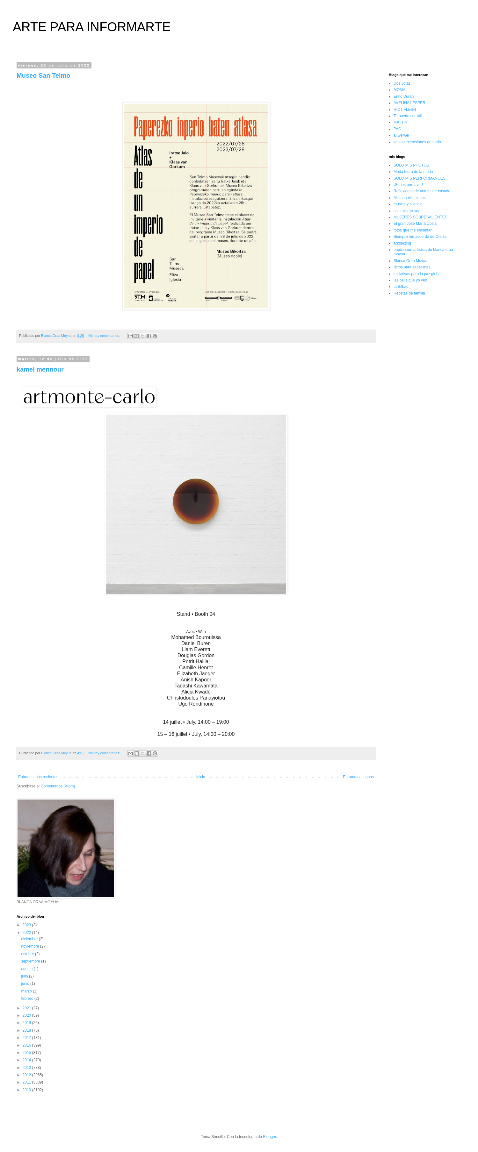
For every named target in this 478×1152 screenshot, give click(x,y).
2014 (27, 1060)
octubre (28, 954)
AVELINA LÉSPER (409, 103)
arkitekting (402, 243)
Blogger (269, 1136)
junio (25, 983)
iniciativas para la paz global (417, 274)
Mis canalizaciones (410, 198)
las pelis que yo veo (410, 280)
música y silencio (408, 204)
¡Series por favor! (408, 184)
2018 (27, 1030)
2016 (27, 1045)
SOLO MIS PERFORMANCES (419, 178)
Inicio (200, 777)
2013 (27, 1067)
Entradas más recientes (38, 777)
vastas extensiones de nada (417, 142)
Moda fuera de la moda (413, 171)
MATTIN (401, 122)
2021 (27, 1008)
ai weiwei (401, 135)
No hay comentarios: (104, 336)
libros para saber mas (412, 267)
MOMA (399, 90)
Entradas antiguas (358, 777)
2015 (27, 1052)
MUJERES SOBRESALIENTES (420, 217)
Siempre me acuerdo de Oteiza (420, 236)
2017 (27, 1037)
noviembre (30, 946)
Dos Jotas (402, 83)
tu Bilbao (401, 286)
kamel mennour (40, 369)
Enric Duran (404, 96)
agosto (27, 969)
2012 (27, 1075)
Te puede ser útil (408, 116)
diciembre (30, 939)
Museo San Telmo (43, 75)
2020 (27, 1015)
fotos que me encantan (413, 230)
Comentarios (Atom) (58, 786)
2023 (27, 925)
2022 (27, 932)
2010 (27, 1090)
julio (25, 976)
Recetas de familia (409, 293)
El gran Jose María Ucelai (415, 223)
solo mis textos (406, 211)
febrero (27, 998)
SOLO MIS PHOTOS (411, 165)
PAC (397, 129)
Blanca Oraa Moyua (410, 261)
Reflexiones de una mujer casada (422, 191)
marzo (27, 991)
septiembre (31, 961)
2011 (27, 1082)
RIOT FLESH (405, 109)
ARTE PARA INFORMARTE (92, 27)
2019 (27, 1022)
